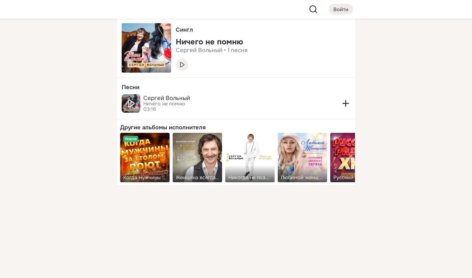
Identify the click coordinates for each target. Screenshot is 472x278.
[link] (145, 157)
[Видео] (94, 71)
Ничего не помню (164, 104)
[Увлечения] (60, 37)
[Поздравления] (60, 105)
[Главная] (26, 37)
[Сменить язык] (59, 235)
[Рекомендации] (60, 139)
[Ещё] (59, 218)
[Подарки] (26, 105)
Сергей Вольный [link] (199, 50)
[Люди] (60, 71)
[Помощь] (26, 139)
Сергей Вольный (166, 98)
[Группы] (94, 37)
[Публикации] (26, 71)
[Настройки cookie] (59, 267)
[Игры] (94, 105)
